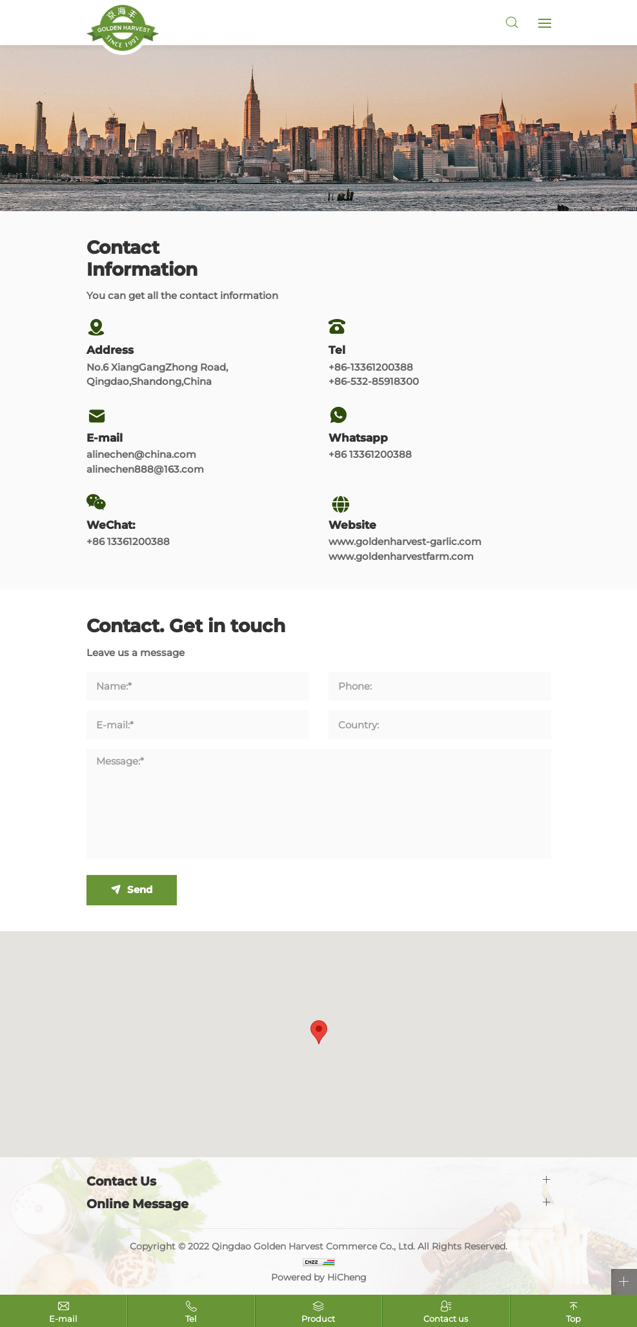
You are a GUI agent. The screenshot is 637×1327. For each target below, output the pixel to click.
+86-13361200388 (371, 367)
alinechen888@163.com (145, 469)
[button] (318, 1032)
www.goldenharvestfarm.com (401, 556)
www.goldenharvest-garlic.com (405, 541)
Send (139, 889)
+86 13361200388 (370, 454)
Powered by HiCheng (319, 1277)
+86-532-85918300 (374, 381)
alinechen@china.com (141, 454)
